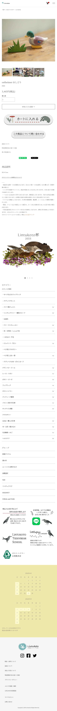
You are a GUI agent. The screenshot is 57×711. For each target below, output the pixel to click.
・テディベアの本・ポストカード (13, 362)
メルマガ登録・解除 (10, 686)
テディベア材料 (6, 289)
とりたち (18, 9)
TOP (3, 9)
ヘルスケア (6, 438)
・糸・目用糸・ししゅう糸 (11, 331)
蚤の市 (4, 460)
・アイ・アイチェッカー (10, 325)
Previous (4, 40)
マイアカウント (9, 697)
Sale (3, 480)
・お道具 (5, 319)
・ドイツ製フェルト (8, 307)
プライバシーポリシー (11, 680)
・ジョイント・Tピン (9, 343)
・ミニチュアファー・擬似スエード (13, 313)
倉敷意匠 (5, 473)
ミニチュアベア (7, 486)
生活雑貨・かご (7, 432)
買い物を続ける (6, 152)
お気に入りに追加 (28, 107)
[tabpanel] (28, 249)
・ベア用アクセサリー (9, 349)
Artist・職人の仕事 (8, 421)
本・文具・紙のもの (8, 427)
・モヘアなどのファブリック (11, 294)
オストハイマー (10, 9)
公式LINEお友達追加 (10, 691)
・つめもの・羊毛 (8, 337)
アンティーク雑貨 (8, 397)
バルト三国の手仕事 (8, 403)
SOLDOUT (6, 493)
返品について (5, 144)
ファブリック (6, 385)
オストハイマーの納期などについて (12, 177)
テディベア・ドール (8, 368)
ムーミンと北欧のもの (9, 467)
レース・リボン (7, 374)
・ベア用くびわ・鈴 (8, 355)
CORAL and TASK (8, 499)
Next (53, 40)
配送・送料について (10, 661)
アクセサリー (6, 415)
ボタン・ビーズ (7, 379)
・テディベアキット (8, 301)
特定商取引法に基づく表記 (9, 148)
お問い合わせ (8, 702)
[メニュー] (53, 3)
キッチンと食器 (7, 409)
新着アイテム (6, 454)
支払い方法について (10, 670)
